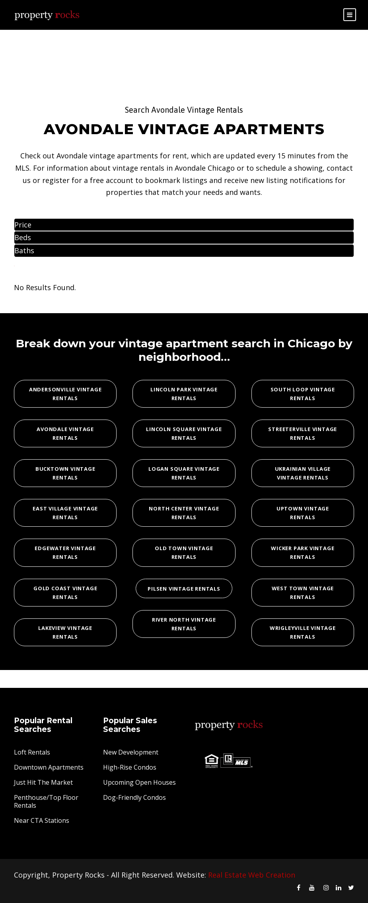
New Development (130, 752)
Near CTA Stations (41, 820)
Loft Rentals (32, 752)
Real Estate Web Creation (251, 875)
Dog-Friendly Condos (134, 797)
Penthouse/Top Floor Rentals (46, 801)
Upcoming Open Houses (139, 782)
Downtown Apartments (49, 767)
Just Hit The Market (43, 782)
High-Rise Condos (129, 767)
